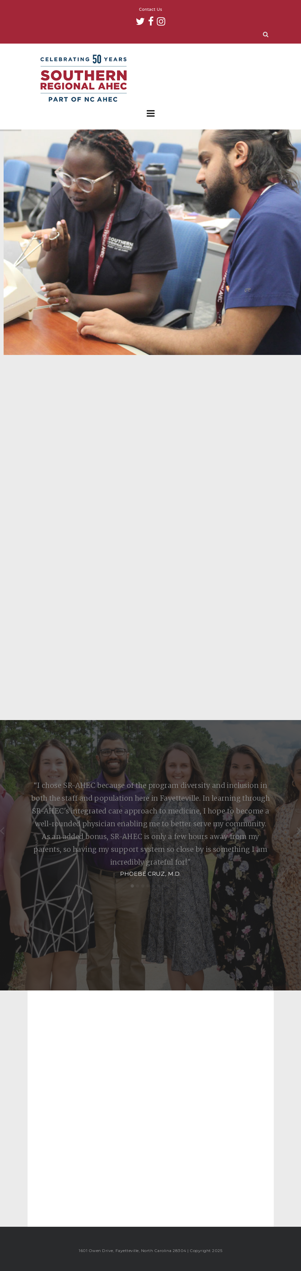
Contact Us (150, 9)
